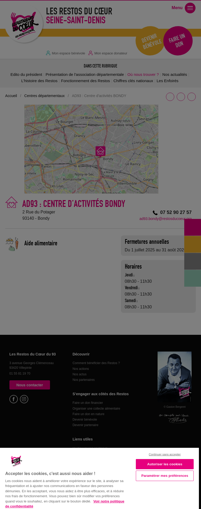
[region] (99, 478)
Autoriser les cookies (164, 464)
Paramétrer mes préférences (164, 476)
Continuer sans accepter (165, 454)
